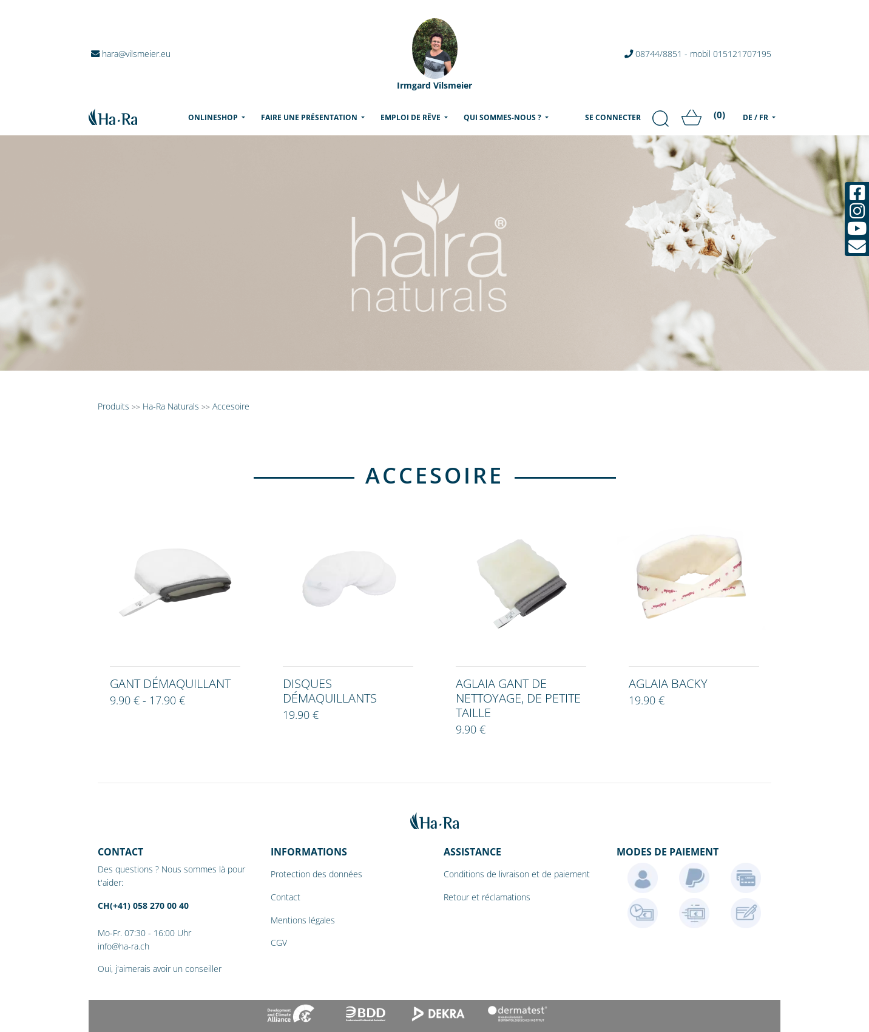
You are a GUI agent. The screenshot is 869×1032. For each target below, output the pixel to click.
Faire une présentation (310, 117)
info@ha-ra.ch (123, 946)
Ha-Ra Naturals (172, 406)
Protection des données (316, 874)
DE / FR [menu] (756, 117)
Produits (113, 406)
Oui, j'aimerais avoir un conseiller (159, 968)
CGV (279, 942)
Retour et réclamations (487, 897)
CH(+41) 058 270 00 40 (143, 905)
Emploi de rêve (411, 117)
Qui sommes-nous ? (503, 117)
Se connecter (613, 117)
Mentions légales (303, 920)
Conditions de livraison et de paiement (517, 874)
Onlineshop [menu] (219, 117)
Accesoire (230, 406)
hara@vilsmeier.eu (131, 53)
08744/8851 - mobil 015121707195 (697, 53)
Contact (285, 897)
